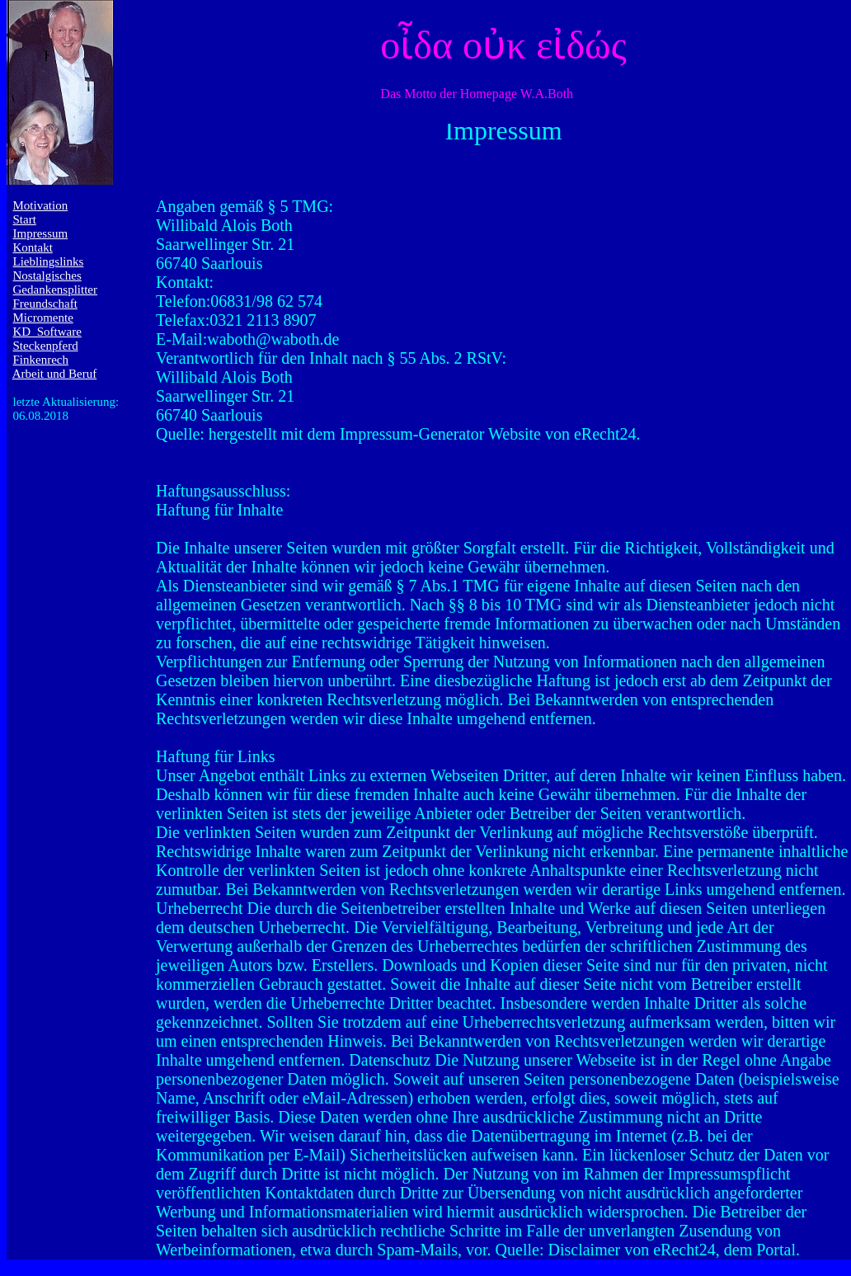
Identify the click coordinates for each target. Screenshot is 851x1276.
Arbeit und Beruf (54, 373)
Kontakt (33, 247)
